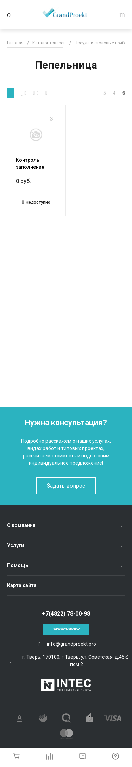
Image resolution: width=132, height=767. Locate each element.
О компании (21, 525)
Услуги (15, 545)
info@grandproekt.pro (71, 644)
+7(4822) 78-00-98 (66, 613)
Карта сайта (22, 585)
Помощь (17, 565)
